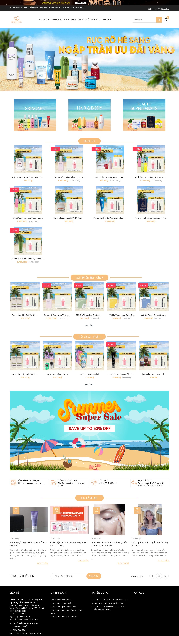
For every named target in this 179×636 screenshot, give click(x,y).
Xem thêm (89, 354)
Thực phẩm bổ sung (89, 20)
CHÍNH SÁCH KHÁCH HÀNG (74, 8)
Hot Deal (43, 20)
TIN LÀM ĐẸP (89, 534)
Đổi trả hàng (145, 517)
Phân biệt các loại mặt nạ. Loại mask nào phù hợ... (69, 584)
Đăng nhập (163, 9)
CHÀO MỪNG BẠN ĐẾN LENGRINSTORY (45, 8)
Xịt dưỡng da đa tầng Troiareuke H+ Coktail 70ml (156, 185)
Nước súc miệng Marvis (57, 410)
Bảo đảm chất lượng (29, 517)
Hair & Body (70, 20)
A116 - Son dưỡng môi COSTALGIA (124, 410)
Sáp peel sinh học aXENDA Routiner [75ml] (72, 233)
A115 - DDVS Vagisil (89, 410)
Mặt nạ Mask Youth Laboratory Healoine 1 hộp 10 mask (36, 185)
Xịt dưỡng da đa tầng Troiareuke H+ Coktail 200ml (34, 233)
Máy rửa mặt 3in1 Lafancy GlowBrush (28, 281)
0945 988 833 (21, 8)
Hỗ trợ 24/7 (104, 517)
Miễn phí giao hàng (68, 517)
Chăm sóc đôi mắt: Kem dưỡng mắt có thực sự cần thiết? (109, 584)
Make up (106, 20)
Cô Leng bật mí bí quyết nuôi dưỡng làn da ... (149, 584)
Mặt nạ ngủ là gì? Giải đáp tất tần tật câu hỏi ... (28, 584)
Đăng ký (152, 9)
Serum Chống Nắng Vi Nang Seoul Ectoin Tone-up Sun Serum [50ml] (83, 185)
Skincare (56, 20)
